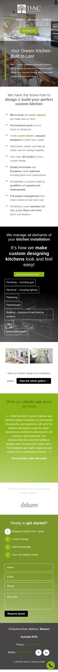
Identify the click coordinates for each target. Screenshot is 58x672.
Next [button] (47, 356)
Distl (42, 664)
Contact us (29, 30)
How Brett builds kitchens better (28, 274)
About (21, 19)
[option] (16, 356)
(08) (33, 647)
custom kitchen (25, 135)
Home (10, 19)
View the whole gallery (32, 381)
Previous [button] (10, 356)
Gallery (47, 19)
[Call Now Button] (50, 665)
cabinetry (18, 181)
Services (34, 19)
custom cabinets (37, 115)
